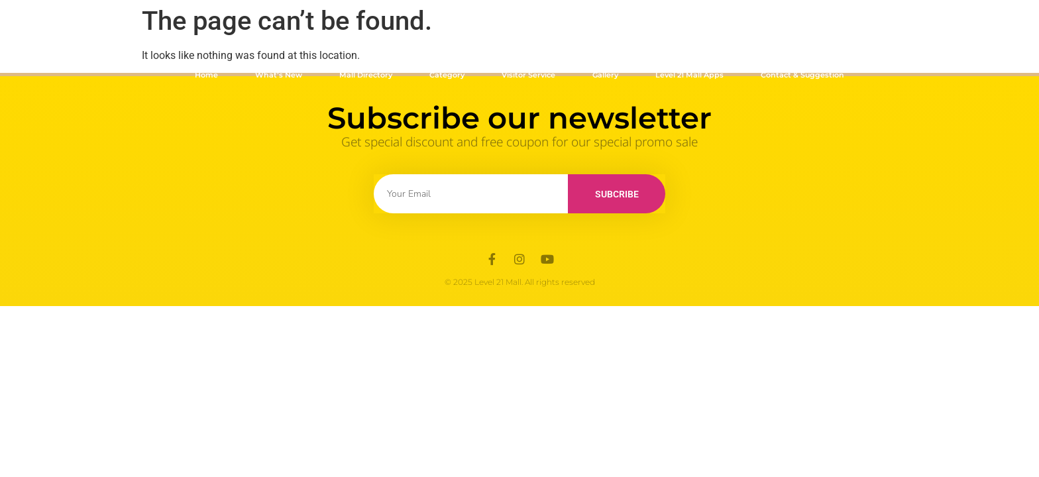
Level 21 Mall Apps (689, 75)
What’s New (278, 75)
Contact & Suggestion (802, 75)
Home (206, 75)
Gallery (605, 75)
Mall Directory (365, 75)
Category (447, 75)
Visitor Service (528, 75)
